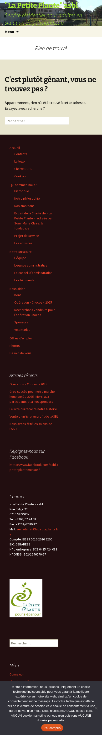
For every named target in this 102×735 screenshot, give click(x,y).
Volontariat (22, 329)
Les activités (23, 243)
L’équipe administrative (30, 265)
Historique (21, 191)
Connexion (17, 674)
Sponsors (21, 322)
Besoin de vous (20, 353)
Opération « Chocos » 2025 (33, 302)
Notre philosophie (27, 198)
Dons (17, 295)
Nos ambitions (24, 206)
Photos (15, 345)
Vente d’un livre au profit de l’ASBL (34, 416)
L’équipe (20, 258)
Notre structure (21, 252)
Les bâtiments (24, 280)
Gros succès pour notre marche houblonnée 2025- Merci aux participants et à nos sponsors (32, 396)
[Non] (96, 708)
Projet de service (26, 236)
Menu (9, 31)
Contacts (20, 154)
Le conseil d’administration (33, 273)
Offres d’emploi (21, 338)
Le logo (19, 161)
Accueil (15, 148)
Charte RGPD (23, 169)
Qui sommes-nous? (23, 185)
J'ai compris (52, 728)
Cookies (20, 176)
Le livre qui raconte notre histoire (33, 409)
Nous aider (17, 289)
